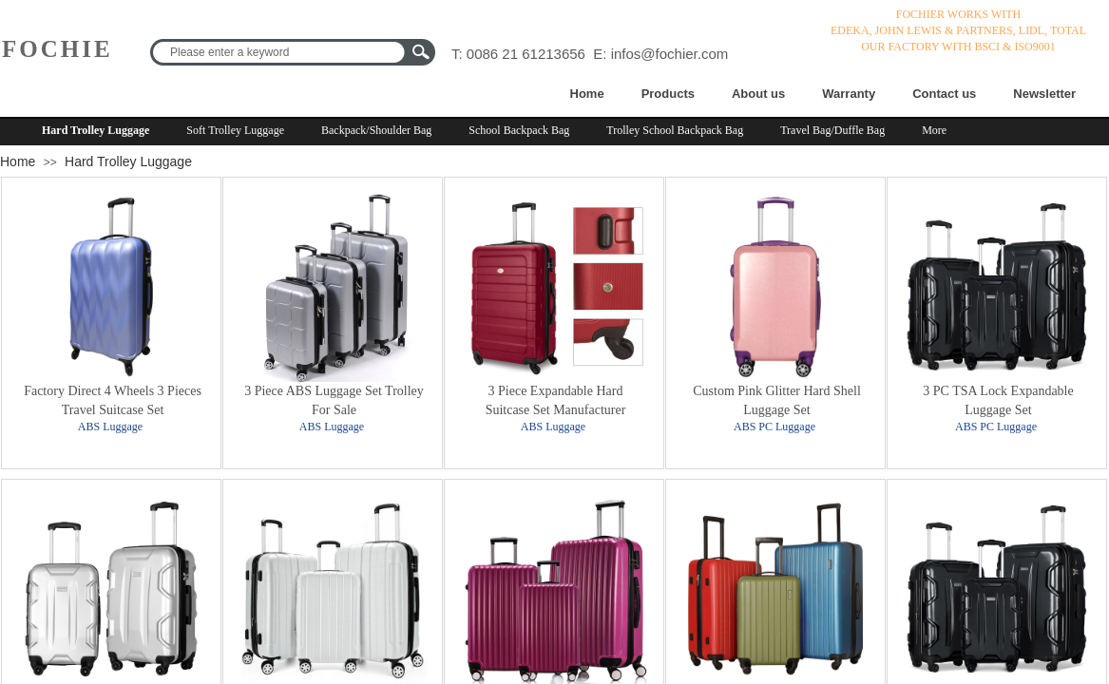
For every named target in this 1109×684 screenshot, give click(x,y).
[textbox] (280, 52)
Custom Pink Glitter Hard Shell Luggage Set (777, 400)
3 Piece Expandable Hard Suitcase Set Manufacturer (556, 400)
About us (758, 93)
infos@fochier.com (670, 54)
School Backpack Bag (518, 130)
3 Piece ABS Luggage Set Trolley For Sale (334, 400)
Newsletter (1044, 93)
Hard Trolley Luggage (95, 130)
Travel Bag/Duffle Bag (832, 130)
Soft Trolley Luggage (235, 130)
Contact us (944, 93)
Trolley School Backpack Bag (674, 130)
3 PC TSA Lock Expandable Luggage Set (998, 400)
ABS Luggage (110, 426)
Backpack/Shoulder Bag (376, 130)
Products (668, 93)
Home (587, 93)
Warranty (848, 93)
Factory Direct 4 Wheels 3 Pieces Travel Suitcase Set (112, 400)
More (934, 130)
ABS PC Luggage (774, 426)
